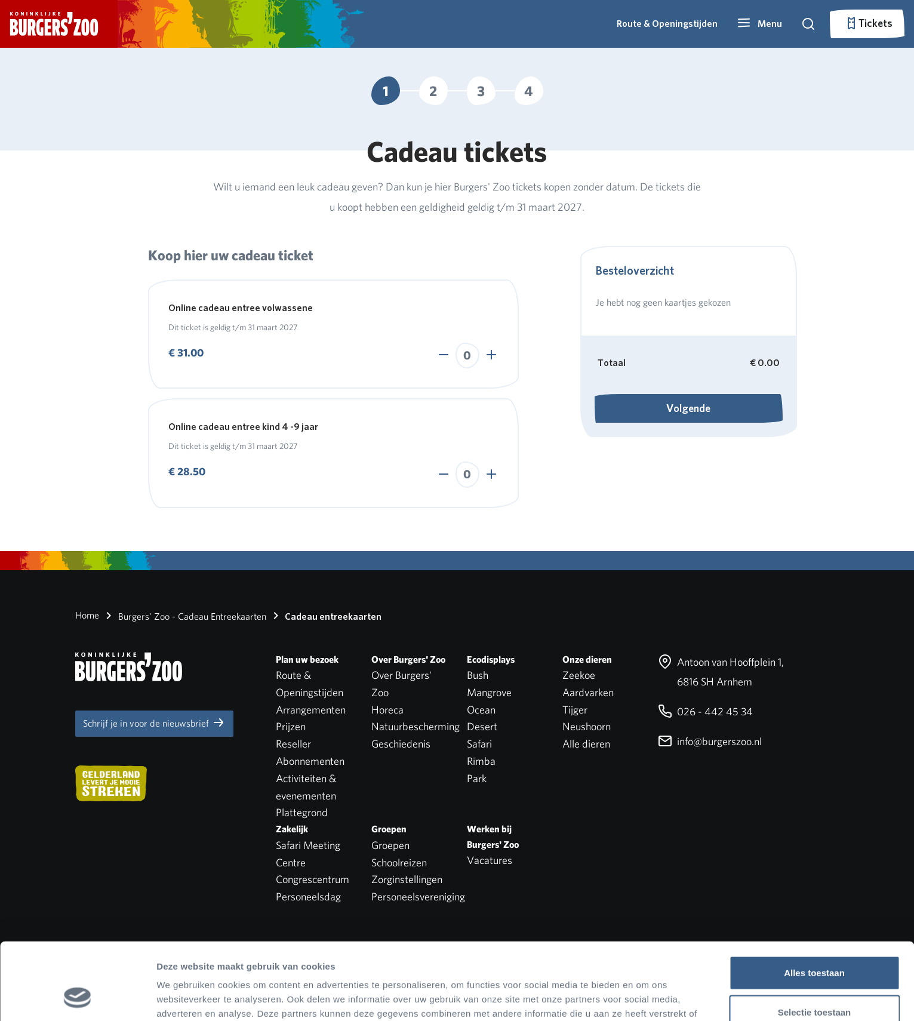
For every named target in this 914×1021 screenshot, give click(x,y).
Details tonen (645, 997)
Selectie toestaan (814, 943)
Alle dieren (586, 744)
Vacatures (489, 860)
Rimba (481, 761)
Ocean (481, 709)
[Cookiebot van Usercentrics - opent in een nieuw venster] (77, 998)
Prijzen (291, 726)
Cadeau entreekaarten (325, 615)
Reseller (293, 744)
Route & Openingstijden (667, 23)
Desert (482, 726)
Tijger (574, 709)
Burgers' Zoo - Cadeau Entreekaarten (183, 615)
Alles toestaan (814, 904)
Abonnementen (310, 761)
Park (477, 778)
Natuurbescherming (415, 726)
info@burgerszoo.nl (710, 741)
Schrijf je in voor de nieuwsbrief (154, 722)
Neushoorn (586, 726)
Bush (477, 675)
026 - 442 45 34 (705, 711)
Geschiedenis (400, 744)
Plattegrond (302, 812)
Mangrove (489, 692)
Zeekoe (578, 675)
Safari (479, 744)
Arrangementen (311, 709)
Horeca (387, 709)
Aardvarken (588, 692)
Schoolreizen (399, 862)
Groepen (390, 845)
